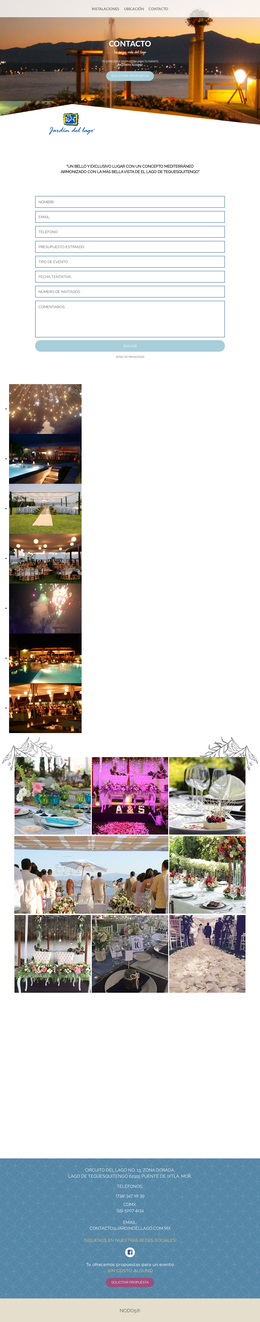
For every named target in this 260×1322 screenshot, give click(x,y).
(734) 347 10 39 (130, 1195)
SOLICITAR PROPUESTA (130, 76)
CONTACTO (158, 9)
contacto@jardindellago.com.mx (130, 1228)
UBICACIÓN (134, 9)
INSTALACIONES (105, 9)
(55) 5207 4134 (130, 1210)
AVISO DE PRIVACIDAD (130, 356)
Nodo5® (130, 1310)
